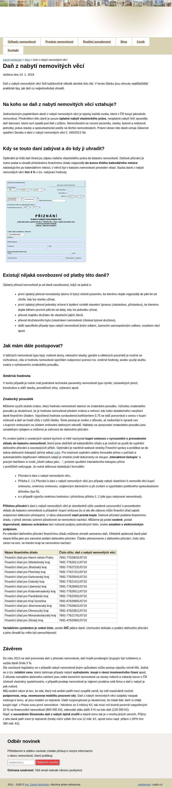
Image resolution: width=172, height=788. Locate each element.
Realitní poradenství (97, 41)
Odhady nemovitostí (22, 41)
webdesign (144, 784)
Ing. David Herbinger (37, 784)
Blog (124, 41)
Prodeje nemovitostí (59, 41)
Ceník (141, 41)
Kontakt (13, 50)
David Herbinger (12, 59)
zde (56, 452)
